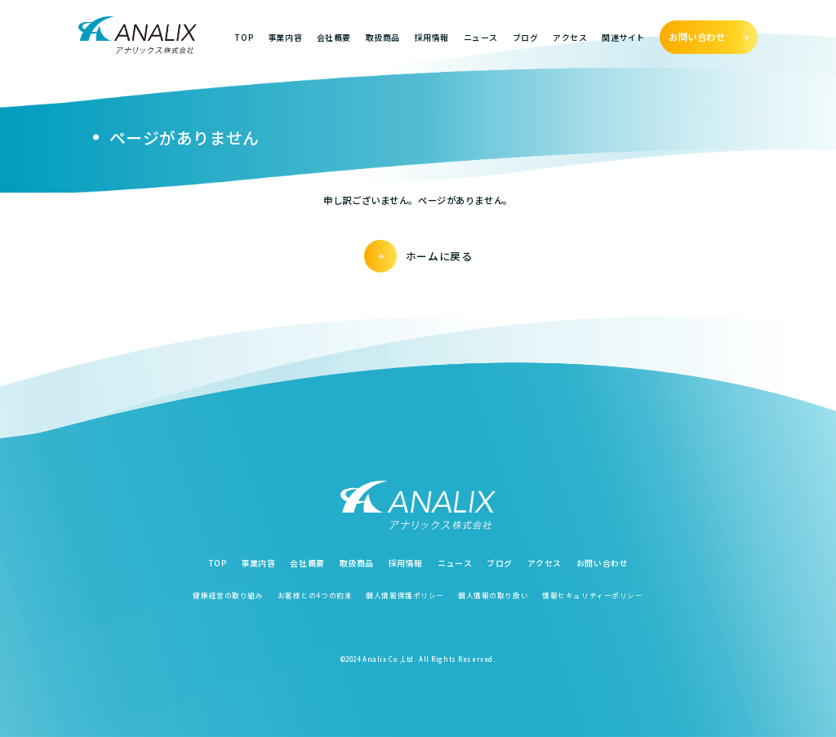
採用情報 (432, 37)
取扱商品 (383, 37)
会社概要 (334, 37)
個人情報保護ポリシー (405, 595)
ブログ (526, 37)
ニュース (481, 37)
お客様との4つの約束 (315, 595)
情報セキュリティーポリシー (592, 595)
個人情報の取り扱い (493, 595)
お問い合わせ (602, 563)
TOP (243, 37)
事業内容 (285, 37)
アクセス (570, 37)
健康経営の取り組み (228, 595)
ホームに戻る (439, 256)
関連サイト (623, 37)
